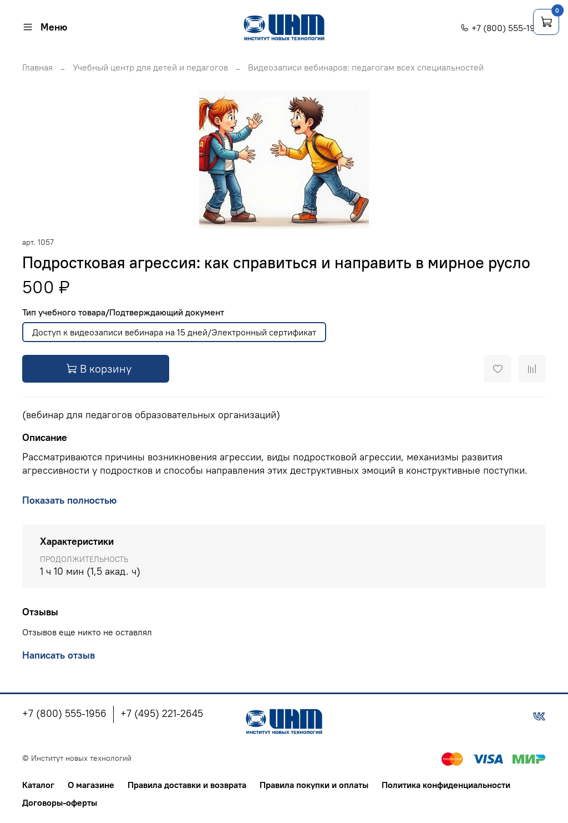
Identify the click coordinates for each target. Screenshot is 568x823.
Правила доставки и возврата (187, 784)
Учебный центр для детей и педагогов (150, 67)
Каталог (38, 784)
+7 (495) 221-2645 (161, 713)
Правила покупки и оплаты (314, 784)
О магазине (91, 784)
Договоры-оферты (59, 802)
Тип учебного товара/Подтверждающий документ (123, 312)
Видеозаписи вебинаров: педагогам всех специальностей (366, 67)
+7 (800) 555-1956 (503, 27)
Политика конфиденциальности (446, 784)
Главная (37, 67)
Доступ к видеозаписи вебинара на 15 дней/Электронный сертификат (174, 332)
